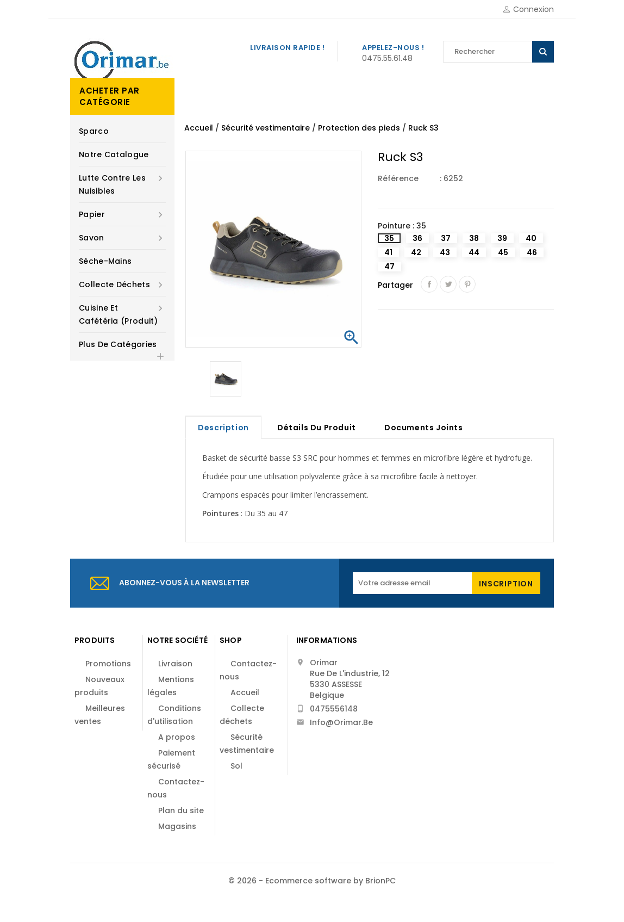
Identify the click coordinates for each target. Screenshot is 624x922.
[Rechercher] (498, 52)
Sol (236, 765)
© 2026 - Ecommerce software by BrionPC (312, 880)
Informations (326, 640)
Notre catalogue (114, 154)
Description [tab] (223, 427)
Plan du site (181, 810)
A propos (176, 737)
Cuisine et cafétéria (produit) (122, 313)
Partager (429, 284)
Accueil (244, 692)
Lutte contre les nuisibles (122, 183)
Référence (398, 178)
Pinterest (467, 284)
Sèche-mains (105, 261)
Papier (122, 214)
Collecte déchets (122, 284)
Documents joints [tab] (423, 427)
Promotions (108, 663)
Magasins (177, 826)
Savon (122, 237)
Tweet (448, 284)
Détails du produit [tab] (316, 427)
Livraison (175, 663)
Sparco (94, 131)
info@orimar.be (341, 722)
